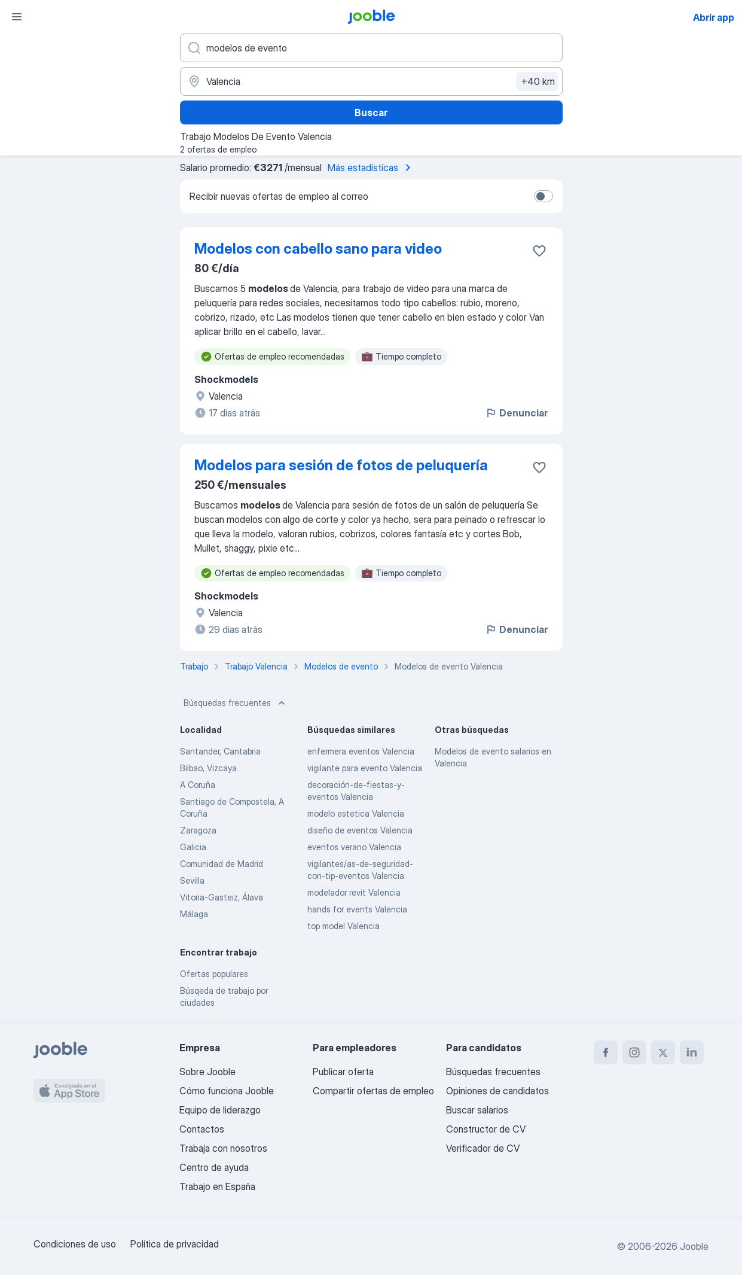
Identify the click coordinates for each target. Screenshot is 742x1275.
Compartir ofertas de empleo (373, 1091)
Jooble (694, 1246)
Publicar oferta (343, 1072)
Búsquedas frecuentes (236, 703)
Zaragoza (198, 830)
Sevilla (192, 880)
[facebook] (606, 1052)
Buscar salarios (477, 1110)
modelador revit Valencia (354, 892)
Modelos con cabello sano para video (318, 248)
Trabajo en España (217, 1186)
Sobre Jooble (207, 1072)
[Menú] (17, 17)
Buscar (371, 112)
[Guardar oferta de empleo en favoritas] (539, 250)
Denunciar (516, 413)
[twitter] (663, 1052)
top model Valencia (343, 926)
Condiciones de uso (74, 1244)
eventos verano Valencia (354, 847)
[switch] (543, 196)
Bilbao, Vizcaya (208, 768)
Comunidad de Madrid (221, 864)
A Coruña (197, 785)
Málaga (194, 914)
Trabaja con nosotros (223, 1148)
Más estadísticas (371, 167)
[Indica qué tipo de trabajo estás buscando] (371, 48)
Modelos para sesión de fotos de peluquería (341, 465)
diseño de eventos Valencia (360, 830)
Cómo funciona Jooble (226, 1091)
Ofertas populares (214, 974)
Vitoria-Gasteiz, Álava (221, 897)
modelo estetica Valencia (355, 813)
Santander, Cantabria (220, 751)
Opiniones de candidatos (497, 1091)
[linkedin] (692, 1052)
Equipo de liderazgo (220, 1110)
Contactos (201, 1129)
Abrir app (713, 17)
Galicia (193, 847)
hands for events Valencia (357, 909)
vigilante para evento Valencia (364, 768)
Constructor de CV (486, 1129)
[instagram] (634, 1052)
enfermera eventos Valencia (360, 751)
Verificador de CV (483, 1148)
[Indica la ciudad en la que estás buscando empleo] (371, 81)
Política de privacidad (174, 1244)
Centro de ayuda (214, 1167)
